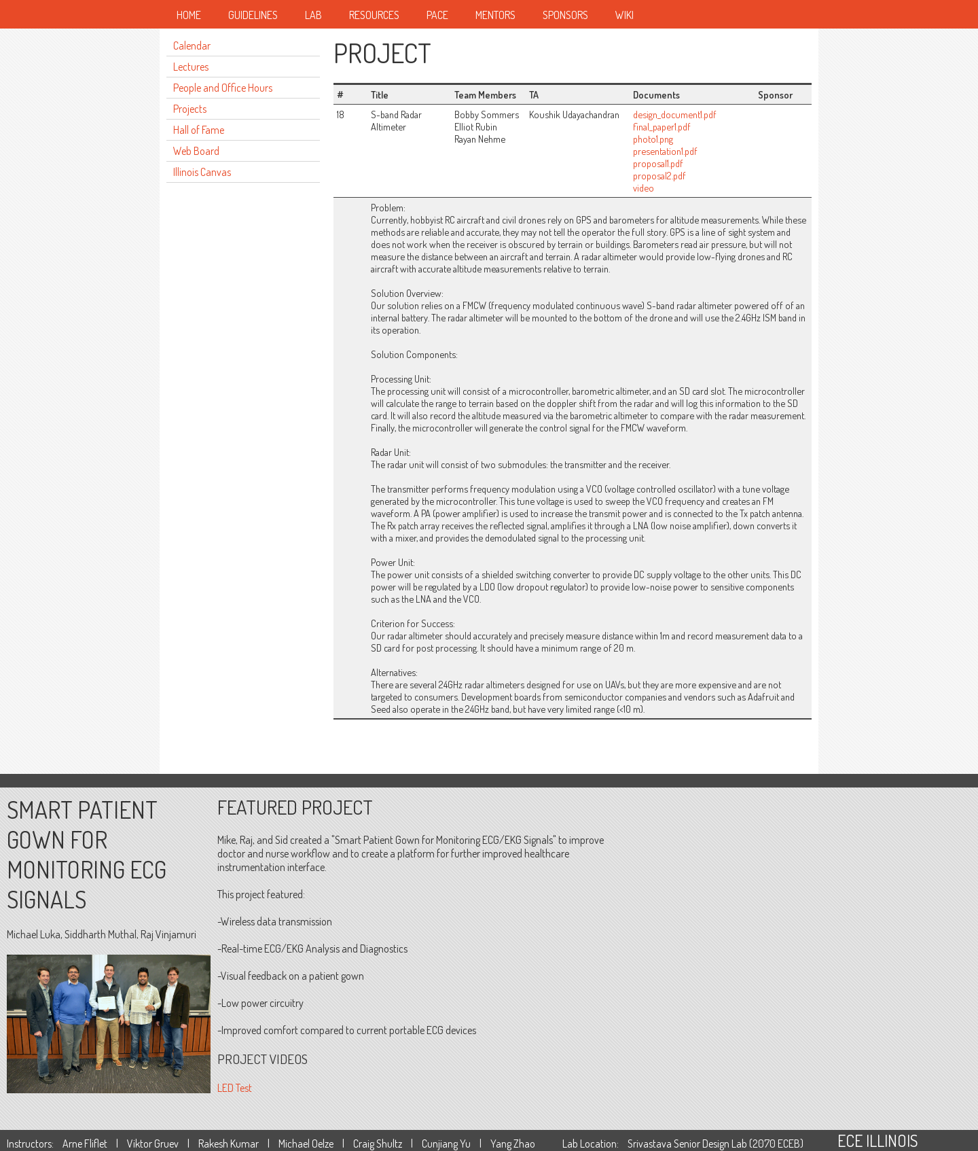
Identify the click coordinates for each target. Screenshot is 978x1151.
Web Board (196, 151)
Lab (313, 15)
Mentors (495, 15)
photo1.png (653, 138)
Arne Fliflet (84, 1143)
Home (189, 15)
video (643, 187)
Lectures (191, 66)
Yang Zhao (512, 1143)
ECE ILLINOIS (877, 1140)
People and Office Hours (222, 87)
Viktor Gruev (153, 1143)
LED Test (234, 1088)
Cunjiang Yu (446, 1143)
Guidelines (253, 15)
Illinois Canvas (202, 172)
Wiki (624, 15)
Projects (189, 109)
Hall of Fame (198, 130)
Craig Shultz (377, 1143)
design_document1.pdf (675, 114)
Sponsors (565, 15)
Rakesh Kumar (228, 1143)
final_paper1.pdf (662, 126)
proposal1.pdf (658, 163)
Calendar (192, 45)
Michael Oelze (305, 1143)
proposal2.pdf (659, 175)
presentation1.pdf (665, 151)
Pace (437, 15)
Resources (374, 15)
